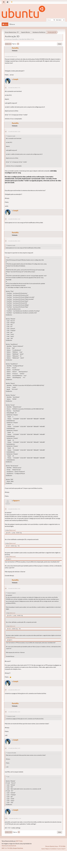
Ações (59, 44)
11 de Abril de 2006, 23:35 (14, 748)
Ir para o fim (8, 43)
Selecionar (12, 530)
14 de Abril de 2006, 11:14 (15, 818)
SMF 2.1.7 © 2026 (7, 848)
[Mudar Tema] (12, 2)
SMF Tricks (19, 841)
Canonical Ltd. (12, 845)
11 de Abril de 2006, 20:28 (14, 588)
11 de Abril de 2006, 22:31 (14, 711)
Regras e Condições (51, 848)
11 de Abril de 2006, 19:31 (14, 509)
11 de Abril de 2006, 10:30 (14, 131)
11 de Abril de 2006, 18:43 (14, 241)
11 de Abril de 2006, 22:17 (14, 689)
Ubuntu (4, 845)
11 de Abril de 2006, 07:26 (11, 56)
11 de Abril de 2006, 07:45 (14, 87)
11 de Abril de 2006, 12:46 (14, 219)
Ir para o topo (8, 832)
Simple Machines (18, 848)
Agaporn (16, 500)
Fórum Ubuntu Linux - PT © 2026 (55, 846)
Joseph (15, 79)
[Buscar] (54, 20)
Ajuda (43, 848)
